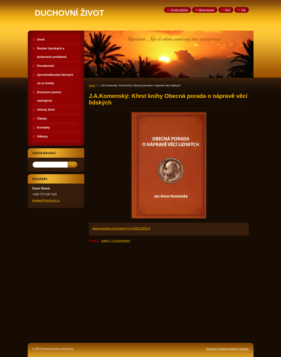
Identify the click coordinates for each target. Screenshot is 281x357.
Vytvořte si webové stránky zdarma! (227, 348)
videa (105, 240)
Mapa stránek (206, 9)
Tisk (243, 9)
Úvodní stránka (179, 9)
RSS (227, 9)
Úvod (92, 85)
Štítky (94, 241)
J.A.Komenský (120, 240)
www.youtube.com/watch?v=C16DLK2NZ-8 (121, 228)
